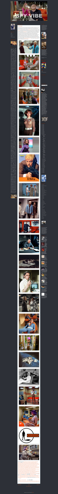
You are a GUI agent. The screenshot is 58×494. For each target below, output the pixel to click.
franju (15, 93)
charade (11, 70)
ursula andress (12, 184)
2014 (42, 168)
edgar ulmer (13, 87)
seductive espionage (13, 164)
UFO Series (43, 218)
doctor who (15, 83)
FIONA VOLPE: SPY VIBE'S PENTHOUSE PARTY (46, 287)
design (11, 82)
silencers (11, 166)
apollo (13, 57)
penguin (15, 147)
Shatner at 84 (23, 471)
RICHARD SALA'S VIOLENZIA (44, 154)
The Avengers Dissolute (44, 212)
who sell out (12, 189)
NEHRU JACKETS (46, 268)
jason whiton (14, 110)
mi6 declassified (12, 132)
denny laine (15, 81)
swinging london (13, 174)
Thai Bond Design (31, 471)
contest (13, 74)
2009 (42, 172)
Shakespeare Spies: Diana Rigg (32, 475)
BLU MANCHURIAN (44, 138)
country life (11, 75)
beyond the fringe (13, 62)
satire (15, 162)
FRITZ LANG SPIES (44, 157)
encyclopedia (12, 89)
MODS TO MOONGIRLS (46, 237)
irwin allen (15, 106)
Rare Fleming (35, 467)
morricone (14, 137)
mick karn (12, 133)
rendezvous (12, 156)
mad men (13, 125)
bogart (13, 64)
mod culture (14, 135)
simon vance (13, 166)
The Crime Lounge (43, 213)
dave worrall (13, 78)
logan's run (14, 123)
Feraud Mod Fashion (27, 472)
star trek (13, 171)
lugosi (11, 125)
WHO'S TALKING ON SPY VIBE (44, 136)
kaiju (13, 117)
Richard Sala (43, 207)
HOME (42, 71)
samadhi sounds (13, 162)
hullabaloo (15, 104)
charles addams (13, 70)
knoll (13, 119)
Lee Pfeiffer (12, 52)
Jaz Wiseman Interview (30, 462)
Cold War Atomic (32, 474)
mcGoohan (14, 131)
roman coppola (12, 161)
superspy (11, 173)
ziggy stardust (14, 192)
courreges (14, 75)
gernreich (11, 98)
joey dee (14, 113)
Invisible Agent (35, 466)
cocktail (11, 72)
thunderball (12, 181)
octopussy (14, 142)
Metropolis (15, 52)
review (14, 156)
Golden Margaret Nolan (28, 470)
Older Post (38, 484)
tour (15, 182)
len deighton (12, 121)
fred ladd (14, 94)
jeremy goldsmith (12, 112)
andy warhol (15, 56)
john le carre (14, 114)
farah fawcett (12, 91)
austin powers (14, 59)
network (11, 140)
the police (15, 178)
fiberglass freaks (12, 92)
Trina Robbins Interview (22, 477)
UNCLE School (33, 465)
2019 (42, 130)
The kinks (15, 53)
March (43, 165)
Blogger (33, 492)
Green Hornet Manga (32, 472)
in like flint (14, 105)
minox (15, 134)
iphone (11, 106)
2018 (42, 131)
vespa (12, 185)
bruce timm (15, 66)
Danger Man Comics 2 (28, 469)
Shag (42, 208)
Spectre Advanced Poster (22, 465)
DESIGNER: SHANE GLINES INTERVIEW (46, 249)
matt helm (13, 130)
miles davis (14, 134)
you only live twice (13, 191)
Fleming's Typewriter (31, 467)
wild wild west (14, 189)
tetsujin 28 (11, 176)
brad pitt (11, 65)
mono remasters (14, 136)
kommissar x (15, 119)
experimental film (13, 90)
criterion (13, 76)
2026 (42, 124)
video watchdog (13, 186)
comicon (11, 74)
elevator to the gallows (14, 88)
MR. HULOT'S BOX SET (46, 256)
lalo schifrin (13, 120)
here (36, 37)
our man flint (14, 144)
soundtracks (13, 167)
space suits (12, 168)
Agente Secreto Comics (23, 469)
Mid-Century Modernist (44, 203)
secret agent (14, 163)
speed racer (15, 168)
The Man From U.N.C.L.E (44, 214)
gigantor (14, 99)
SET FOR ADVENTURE (44, 72)
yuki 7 (12, 192)
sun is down (13, 172)
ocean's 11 (12, 142)
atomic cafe (15, 58)
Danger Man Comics (33, 469)
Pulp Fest (42, 205)
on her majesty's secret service (13, 143)
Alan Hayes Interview (25, 462)
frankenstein (12, 94)
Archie (20, 474)
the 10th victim (13, 176)
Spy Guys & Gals (43, 210)
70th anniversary (14, 49)
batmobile (11, 61)
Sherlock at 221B (32, 466)
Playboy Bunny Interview (22, 476)
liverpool (11, 123)
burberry (11, 67)
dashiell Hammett (14, 77)
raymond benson (12, 155)
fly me (11, 93)
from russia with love (13, 95)
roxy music (15, 161)
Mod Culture (43, 204)
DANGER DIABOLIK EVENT (44, 150)
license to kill (12, 122)
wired (15, 190)
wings (13, 190)
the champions (12, 177)
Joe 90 (42, 199)
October (43, 159)
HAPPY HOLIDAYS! (44, 143)
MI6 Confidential (43, 202)
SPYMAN (21, 475)
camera (11, 68)
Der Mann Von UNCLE (22, 470)
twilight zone (13, 183)
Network (29, 29)
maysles (12, 131)
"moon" (11, 48)
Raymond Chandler (12, 53)
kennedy (14, 118)
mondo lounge (12, 136)
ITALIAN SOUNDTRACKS (44, 148)
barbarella (15, 60)
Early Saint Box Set (35, 463)
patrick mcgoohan (13, 146)
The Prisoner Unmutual (44, 215)
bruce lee (13, 66)
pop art (15, 152)
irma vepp (13, 106)
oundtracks (11, 144)
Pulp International (43, 206)
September (44, 160)
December (44, 134)
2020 (42, 129)
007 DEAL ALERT (44, 156)
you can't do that (14, 191)
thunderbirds (14, 181)
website (19, 30)
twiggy (11, 183)
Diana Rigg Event (25, 464)
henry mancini (14, 102)
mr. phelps (13, 138)
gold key (15, 100)
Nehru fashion (25, 31)
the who (14, 180)
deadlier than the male (14, 80)
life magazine (15, 122)
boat (12, 64)
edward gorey (15, 87)
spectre (13, 168)
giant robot (12, 99)
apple (15, 57)
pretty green (12, 153)
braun (12, 65)
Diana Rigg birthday (27, 466)
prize (14, 153)
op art (14, 143)
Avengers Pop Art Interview (27, 461)
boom (14, 64)
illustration (12, 105)
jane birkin (15, 109)
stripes (11, 172)
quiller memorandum (14, 154)
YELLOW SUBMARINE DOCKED (46, 262)
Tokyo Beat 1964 (23, 472)
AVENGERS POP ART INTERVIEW (44, 152)
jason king (12, 110)
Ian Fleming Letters (29, 464)
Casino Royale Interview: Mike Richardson (28, 463)
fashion (14, 91)
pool (13, 152)
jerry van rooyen (15, 112)
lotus (13, 124)
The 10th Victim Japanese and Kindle (30, 476)
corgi (15, 74)
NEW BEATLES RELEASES (46, 293)
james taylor (13, 109)
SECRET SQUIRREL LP (44, 142)
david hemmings (13, 79)
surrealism (15, 173)
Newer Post (19, 484)
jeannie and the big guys (14, 111)
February (44, 166)
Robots (25, 474)
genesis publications (14, 96)
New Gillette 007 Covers (34, 464)
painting (14, 145)
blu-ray (14, 63)
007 (13, 48)
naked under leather (14, 139)
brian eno (15, 65)
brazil (13, 65)
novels (14, 141)
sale (11, 162)
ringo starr (12, 158)
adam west (12, 54)
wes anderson (12, 188)
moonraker (12, 137)
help (12, 102)
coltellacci (15, 72)
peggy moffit (13, 147)
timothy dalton (13, 182)
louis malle (15, 124)
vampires (14, 184)
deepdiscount (13, 81)
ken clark (12, 118)
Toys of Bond (43, 217)
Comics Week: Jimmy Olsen (25, 475)
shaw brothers (12, 165)
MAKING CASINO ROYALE (44, 140)
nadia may (11, 139)
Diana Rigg (12, 50)
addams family (15, 54)
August (43, 161)
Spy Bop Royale (43, 209)
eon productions (14, 89)
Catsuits (26, 477)
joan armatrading (12, 113)
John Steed (12, 51)
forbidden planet (13, 93)
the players (13, 178)
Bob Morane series (27, 471)
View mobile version (29, 486)
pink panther (13, 151)
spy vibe (14, 170)
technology (12, 175)
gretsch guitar (12, 101)
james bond (13, 108)
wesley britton (14, 188)
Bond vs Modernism (36, 471)
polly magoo (12, 152)
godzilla (13, 100)
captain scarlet (13, 68)
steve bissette (15, 171)
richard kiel (12, 157)
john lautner (12, 114)
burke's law (13, 67)
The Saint (42, 216)
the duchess (15, 177)
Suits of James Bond (44, 211)
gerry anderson (14, 98)
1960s (12, 49)
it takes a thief (13, 106)
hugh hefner (13, 104)
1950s (15, 48)
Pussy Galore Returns (22, 466)
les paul (14, 121)
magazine (15, 125)
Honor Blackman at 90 (28, 465)
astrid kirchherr (12, 58)
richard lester (14, 157)
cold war (13, 72)
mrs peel (15, 138)
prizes (15, 153)
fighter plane (14, 92)
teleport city (14, 175)
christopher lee (12, 71)
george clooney (12, 97)
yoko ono (12, 191)
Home (29, 484)
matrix (11, 130)
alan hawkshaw (13, 55)
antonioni (11, 57)
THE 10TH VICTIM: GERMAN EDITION (46, 281)
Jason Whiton (43, 92)
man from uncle (12, 126)
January (43, 167)
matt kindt (14, 130)
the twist (13, 180)
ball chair (13, 60)
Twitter (46, 57)
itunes (13, 107)
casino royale (12, 69)
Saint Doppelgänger (26, 467)
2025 (42, 125)
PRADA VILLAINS (46, 242)
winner (14, 190)
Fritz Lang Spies (32, 461)
